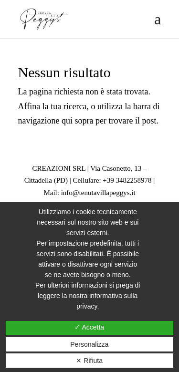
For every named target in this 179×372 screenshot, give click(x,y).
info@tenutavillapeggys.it (98, 192)
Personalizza (89, 344)
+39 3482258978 (127, 180)
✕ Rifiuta (89, 360)
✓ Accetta (89, 327)
